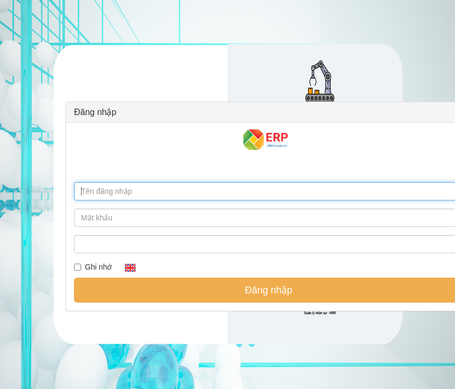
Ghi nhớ (93, 267)
